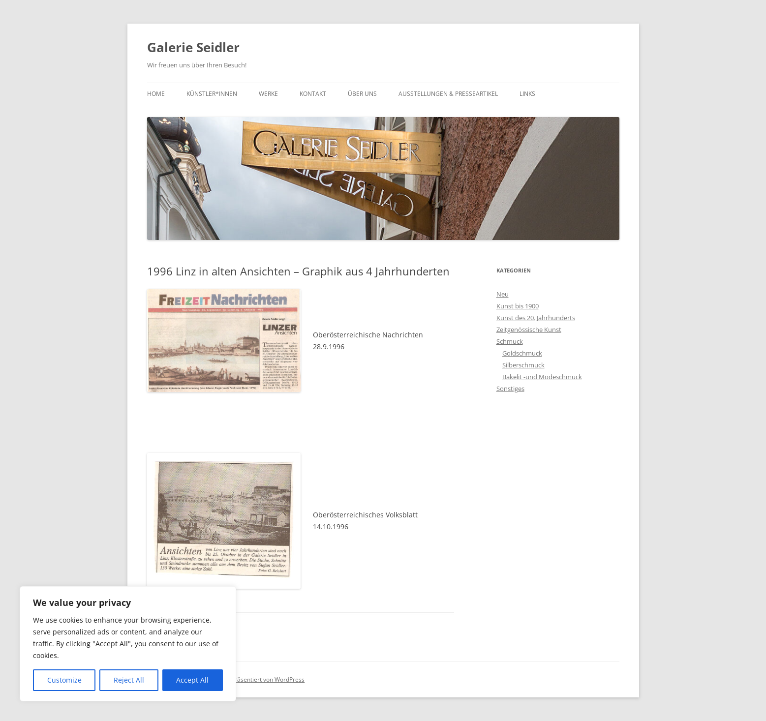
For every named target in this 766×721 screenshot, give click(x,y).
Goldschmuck (522, 353)
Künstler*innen (211, 94)
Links (527, 94)
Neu (502, 294)
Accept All (192, 680)
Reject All (129, 680)
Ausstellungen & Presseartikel (448, 94)
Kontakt (313, 94)
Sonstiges (510, 388)
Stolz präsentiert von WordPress (260, 679)
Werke (268, 94)
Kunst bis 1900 (517, 305)
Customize (64, 680)
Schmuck (509, 341)
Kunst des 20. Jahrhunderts (535, 317)
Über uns (362, 94)
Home (156, 94)
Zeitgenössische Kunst (528, 329)
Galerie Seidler (193, 47)
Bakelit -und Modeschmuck (542, 376)
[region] (128, 643)
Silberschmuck (523, 364)
